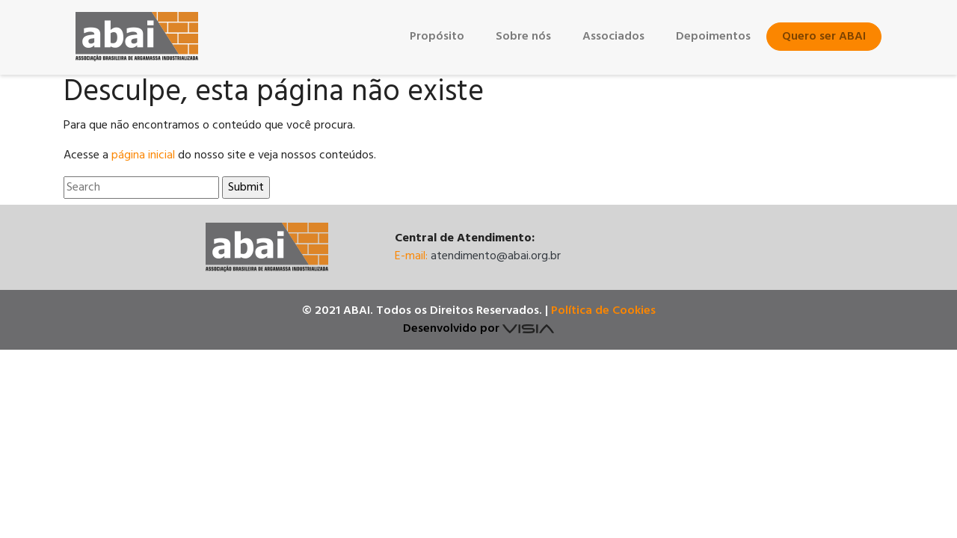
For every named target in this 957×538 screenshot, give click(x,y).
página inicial (143, 155)
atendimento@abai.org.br (496, 256)
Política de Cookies (603, 311)
